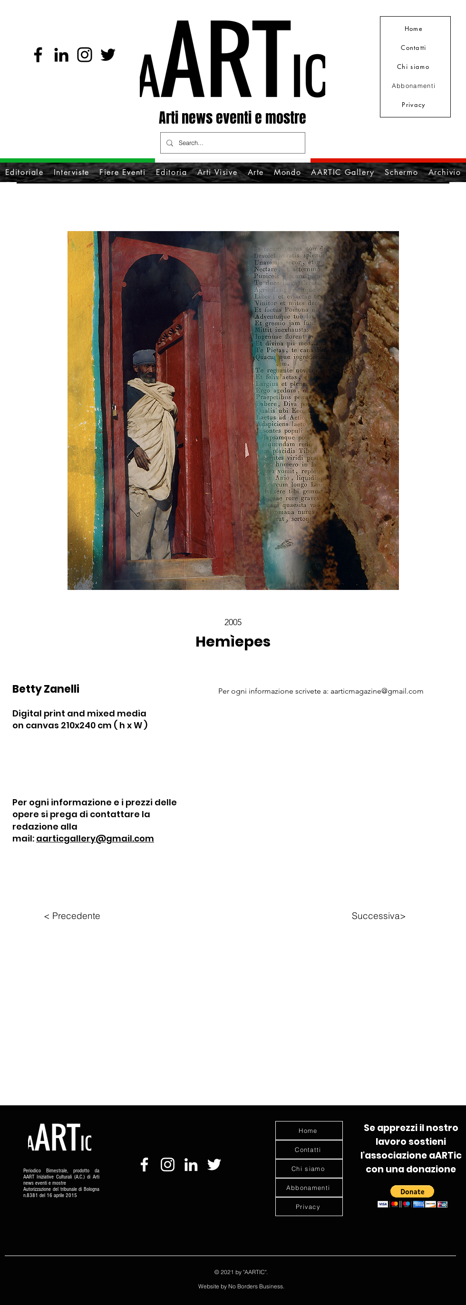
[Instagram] (85, 55)
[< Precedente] (72, 915)
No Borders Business (255, 1286)
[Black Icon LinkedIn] (61, 55)
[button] (412, 1196)
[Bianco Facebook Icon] (144, 1164)
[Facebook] (38, 55)
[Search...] (232, 143)
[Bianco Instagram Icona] (167, 1164)
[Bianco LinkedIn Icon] (191, 1164)
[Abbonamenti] (414, 85)
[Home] (414, 28)
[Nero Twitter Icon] (108, 55)
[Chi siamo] (414, 66)
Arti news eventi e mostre (232, 117)
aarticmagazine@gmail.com (377, 691)
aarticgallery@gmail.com (95, 838)
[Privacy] (414, 104)
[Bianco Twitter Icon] (214, 1164)
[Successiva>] (378, 915)
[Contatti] (414, 47)
